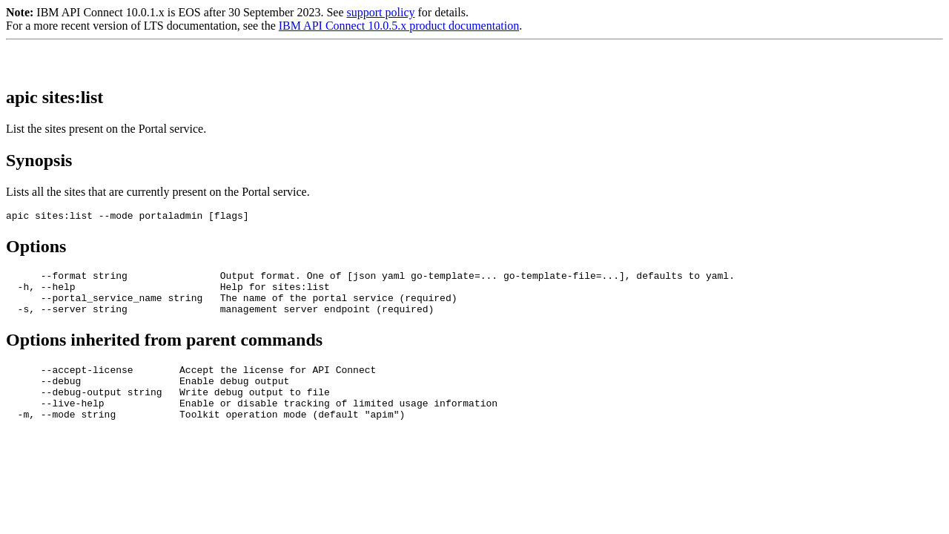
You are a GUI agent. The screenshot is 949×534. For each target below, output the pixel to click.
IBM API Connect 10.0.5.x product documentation (399, 25)
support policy (380, 12)
